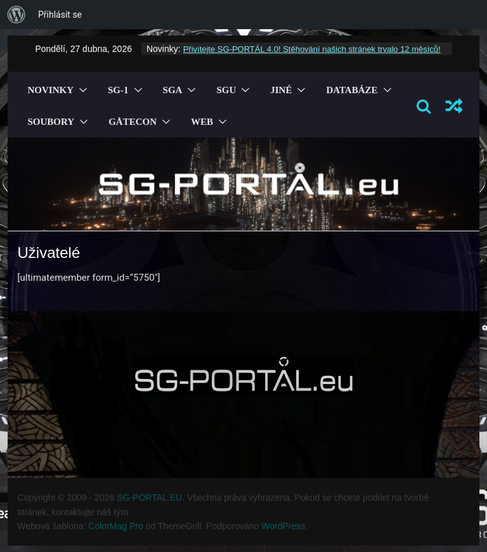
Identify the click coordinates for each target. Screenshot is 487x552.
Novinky (51, 90)
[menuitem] (16, 14)
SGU (226, 90)
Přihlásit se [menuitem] (60, 15)
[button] (81, 89)
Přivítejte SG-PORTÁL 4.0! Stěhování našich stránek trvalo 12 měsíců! (312, 49)
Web (202, 122)
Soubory (51, 122)
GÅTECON (132, 122)
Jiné (281, 90)
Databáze (351, 90)
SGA (173, 90)
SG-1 (118, 90)
